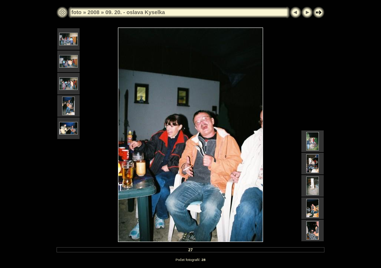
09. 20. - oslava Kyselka (135, 12)
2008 (93, 12)
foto (76, 12)
